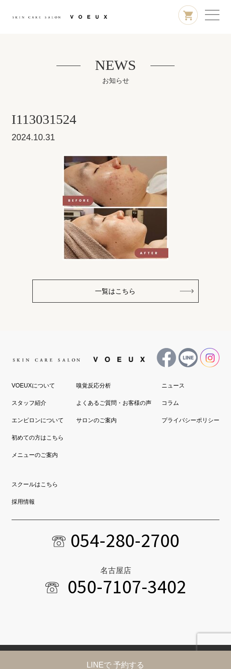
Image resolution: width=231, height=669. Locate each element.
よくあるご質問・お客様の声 (113, 403)
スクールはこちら (35, 484)
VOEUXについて (33, 385)
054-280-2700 (124, 540)
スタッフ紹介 (29, 403)
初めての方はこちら (38, 437)
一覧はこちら (115, 291)
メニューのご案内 (35, 455)
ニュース (173, 385)
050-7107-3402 (127, 587)
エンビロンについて (38, 420)
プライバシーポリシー (190, 420)
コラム (170, 403)
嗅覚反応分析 (93, 385)
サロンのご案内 (96, 420)
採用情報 (23, 501)
